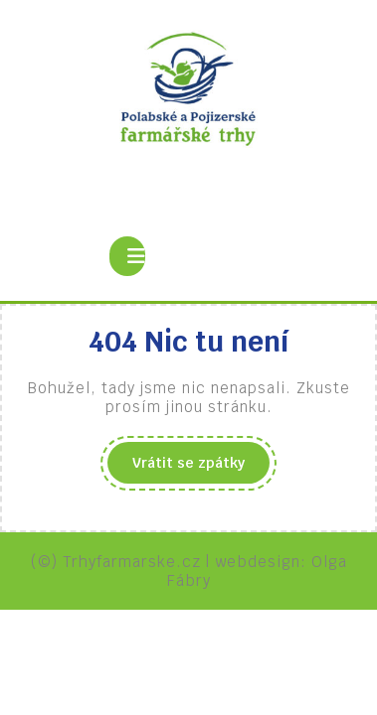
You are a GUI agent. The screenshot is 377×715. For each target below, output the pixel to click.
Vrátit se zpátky (201, 468)
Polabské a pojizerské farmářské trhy (189, 183)
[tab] (127, 256)
